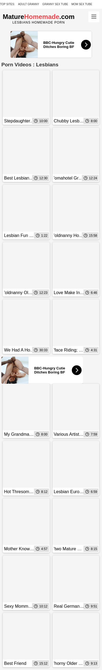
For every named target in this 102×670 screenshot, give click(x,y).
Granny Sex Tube (55, 4)
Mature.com (39, 16)
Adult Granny (28, 4)
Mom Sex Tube (81, 4)
